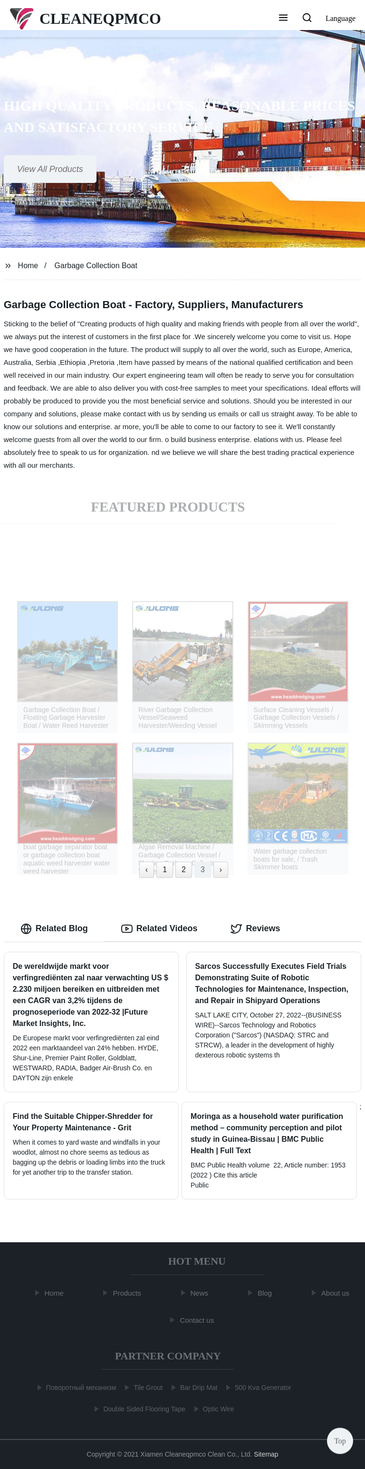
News (201, 1293)
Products (129, 1293)
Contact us (199, 1320)
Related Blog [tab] (54, 929)
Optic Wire (217, 1409)
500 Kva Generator (261, 1387)
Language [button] (340, 18)
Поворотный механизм (80, 1387)
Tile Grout (146, 1387)
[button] (283, 18)
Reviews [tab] (255, 929)
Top (340, 1440)
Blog (266, 1293)
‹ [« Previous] (146, 869)
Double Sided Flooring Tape (143, 1409)
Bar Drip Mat (197, 1387)
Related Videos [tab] (159, 929)
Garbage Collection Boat (96, 266)
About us (337, 1293)
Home (28, 266)
